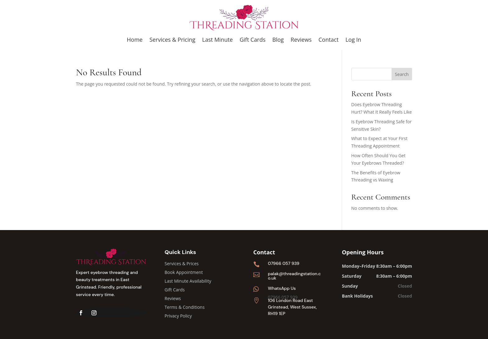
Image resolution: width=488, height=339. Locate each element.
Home (135, 39)
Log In (353, 39)
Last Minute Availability (188, 281)
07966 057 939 (283, 263)
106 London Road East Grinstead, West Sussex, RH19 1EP (292, 307)
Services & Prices (182, 263)
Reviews (301, 39)
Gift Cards (252, 39)
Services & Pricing (172, 39)
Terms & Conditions (185, 307)
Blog (278, 39)
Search (402, 74)
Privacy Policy (178, 316)
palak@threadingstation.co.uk (294, 276)
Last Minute (217, 39)
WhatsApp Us (282, 288)
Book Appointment (184, 272)
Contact (328, 39)
